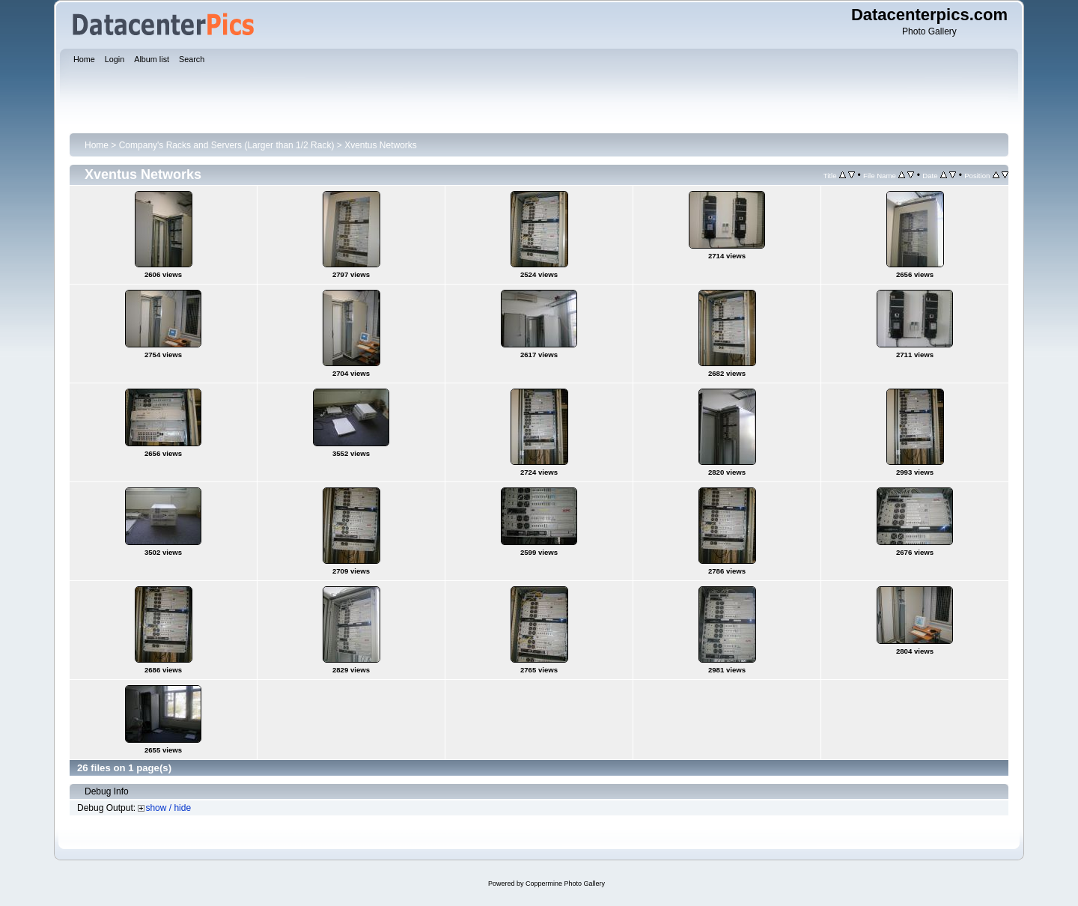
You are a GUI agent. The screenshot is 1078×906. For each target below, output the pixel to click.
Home (97, 145)
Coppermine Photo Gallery (565, 883)
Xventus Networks (380, 145)
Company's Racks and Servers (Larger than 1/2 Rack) (227, 145)
